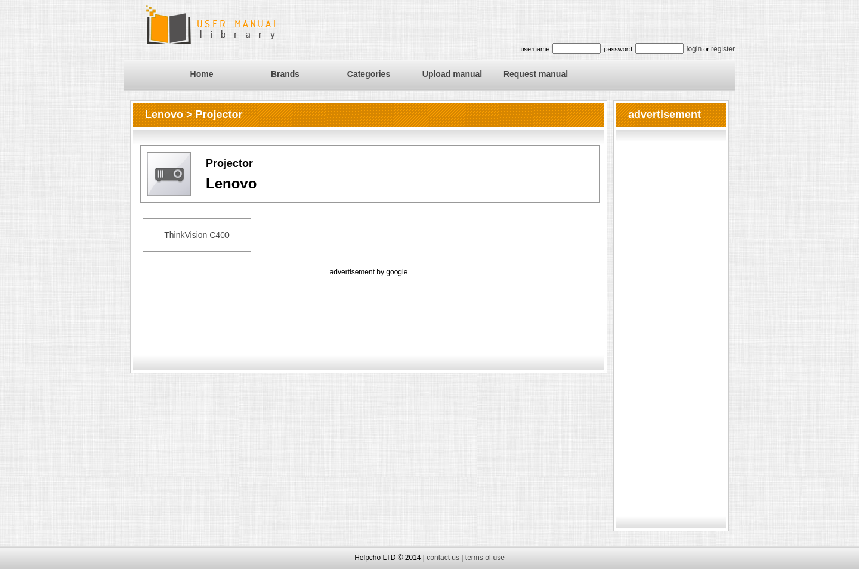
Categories (368, 74)
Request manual (535, 74)
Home (202, 74)
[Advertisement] (369, 305)
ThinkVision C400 (196, 235)
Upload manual (452, 74)
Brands (285, 74)
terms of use (485, 557)
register (723, 49)
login (694, 49)
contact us (443, 557)
